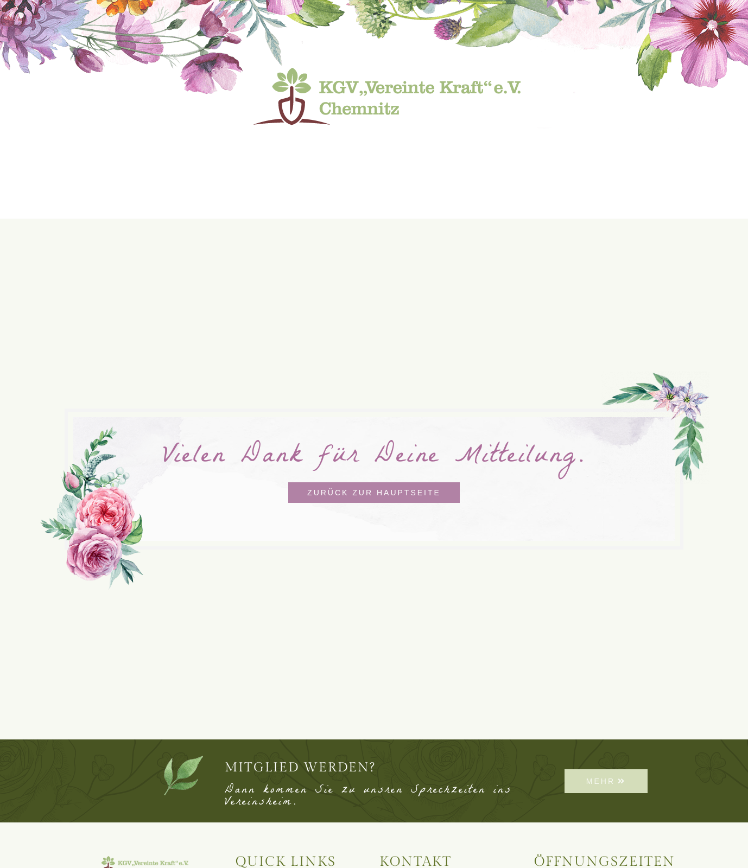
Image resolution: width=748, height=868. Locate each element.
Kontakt (636, 147)
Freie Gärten (547, 147)
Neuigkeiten (182, 147)
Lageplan (273, 147)
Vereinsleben (440, 147)
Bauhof (349, 147)
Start (102, 147)
